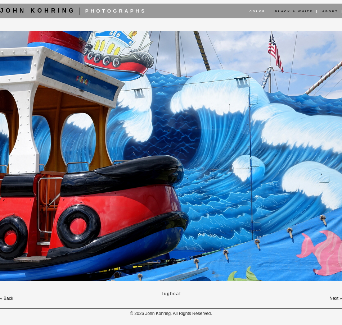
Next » (335, 298)
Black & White (294, 11)
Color (257, 11)
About (330, 11)
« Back (6, 298)
